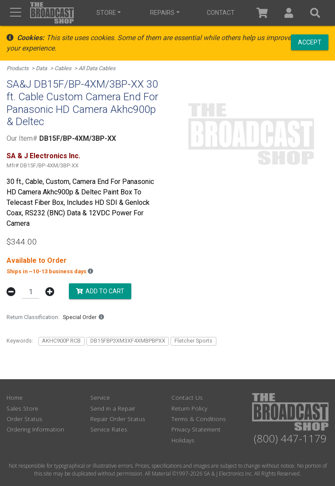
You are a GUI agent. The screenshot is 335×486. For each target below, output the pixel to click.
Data (41, 68)
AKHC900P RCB (61, 340)
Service (100, 397)
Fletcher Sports (193, 340)
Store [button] (106, 12)
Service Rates (108, 429)
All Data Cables (97, 68)
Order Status (24, 419)
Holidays (183, 440)
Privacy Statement (196, 429)
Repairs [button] (162, 12)
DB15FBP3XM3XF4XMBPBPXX (127, 340)
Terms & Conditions (198, 419)
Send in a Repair (112, 408)
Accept (309, 41)
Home (15, 397)
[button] (289, 13)
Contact (221, 12)
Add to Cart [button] (100, 291)
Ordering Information (35, 429)
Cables (63, 68)
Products (18, 68)
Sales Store (22, 408)
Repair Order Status (117, 419)
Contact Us (187, 397)
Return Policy (189, 408)
